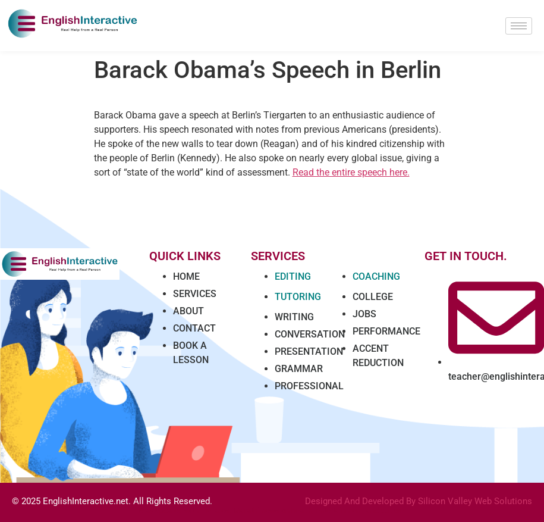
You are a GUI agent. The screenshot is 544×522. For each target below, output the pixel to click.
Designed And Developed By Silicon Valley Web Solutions (418, 501)
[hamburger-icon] (518, 26)
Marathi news (256, 510)
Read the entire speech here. (351, 172)
